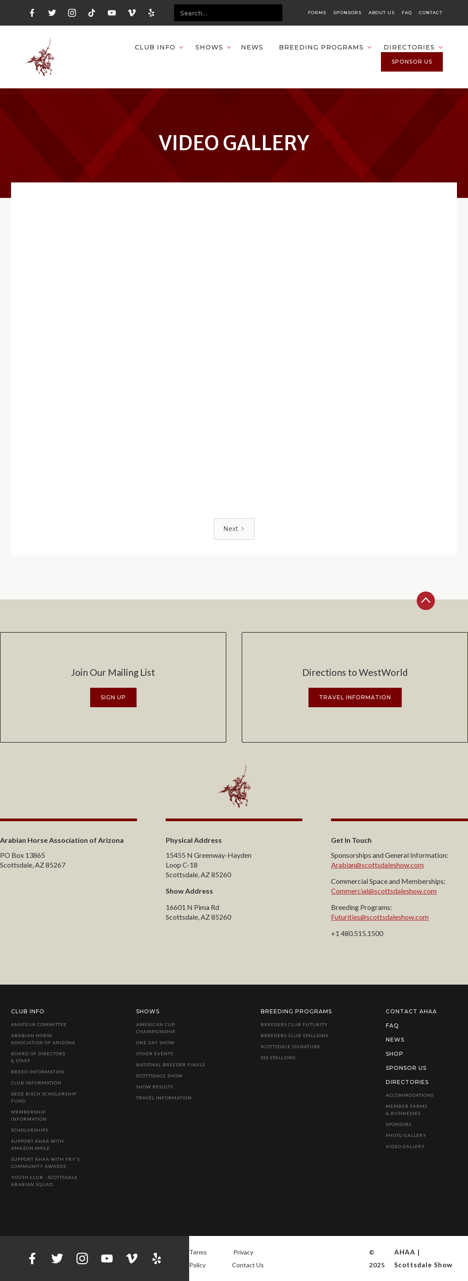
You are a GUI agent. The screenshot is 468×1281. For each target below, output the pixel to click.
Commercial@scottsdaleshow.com (384, 891)
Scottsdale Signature (290, 1046)
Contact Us (248, 1265)
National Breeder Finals (170, 1064)
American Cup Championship (155, 1028)
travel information (355, 697)
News (252, 47)
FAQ (407, 13)
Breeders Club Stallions (294, 1035)
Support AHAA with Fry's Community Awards (45, 1162)
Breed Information (38, 1071)
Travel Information (164, 1097)
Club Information (36, 1082)
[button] (154, 47)
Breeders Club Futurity (294, 1024)
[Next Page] (234, 529)
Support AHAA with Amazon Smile (37, 1144)
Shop (394, 1053)
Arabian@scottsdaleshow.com (377, 864)
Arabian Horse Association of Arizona (43, 1039)
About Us (382, 13)
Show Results (154, 1086)
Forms (317, 13)
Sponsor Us (406, 1068)
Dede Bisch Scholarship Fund (43, 1097)
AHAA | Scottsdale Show (423, 1258)
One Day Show (155, 1042)
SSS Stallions (278, 1057)
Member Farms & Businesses (406, 1109)
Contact (430, 13)
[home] (39, 57)
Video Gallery (405, 1146)
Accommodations (410, 1095)
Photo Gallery (406, 1135)
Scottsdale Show (159, 1075)
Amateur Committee (39, 1024)
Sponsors (347, 13)
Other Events (154, 1053)
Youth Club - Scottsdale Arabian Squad (44, 1181)
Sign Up (113, 697)
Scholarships (29, 1130)
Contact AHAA (411, 1011)
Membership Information (29, 1115)
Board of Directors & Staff (38, 1057)
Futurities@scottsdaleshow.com (380, 917)
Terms (198, 1252)
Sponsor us (412, 61)
